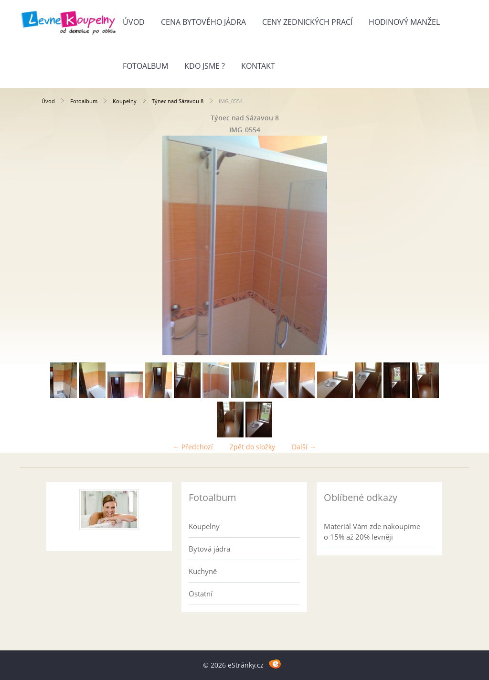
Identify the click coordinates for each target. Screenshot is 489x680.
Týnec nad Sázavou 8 (177, 101)
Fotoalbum (145, 66)
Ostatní (201, 593)
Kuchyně (203, 571)
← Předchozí (193, 446)
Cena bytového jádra (203, 22)
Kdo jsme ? (204, 66)
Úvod (134, 22)
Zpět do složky (252, 446)
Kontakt (258, 66)
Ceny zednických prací (307, 22)
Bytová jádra (209, 548)
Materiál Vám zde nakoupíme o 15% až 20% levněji (372, 531)
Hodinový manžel (404, 22)
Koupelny (125, 101)
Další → (304, 446)
